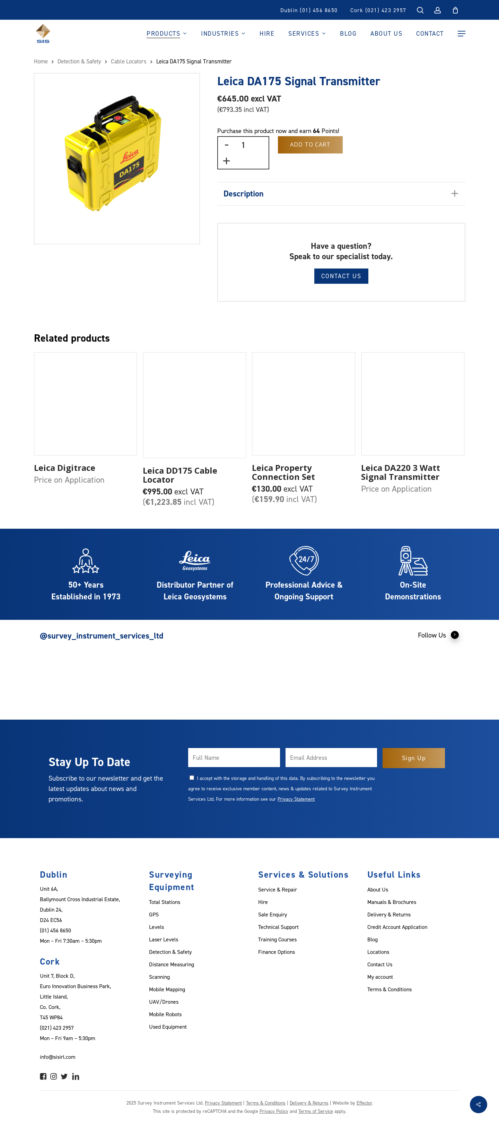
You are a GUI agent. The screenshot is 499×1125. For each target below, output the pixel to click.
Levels (156, 926)
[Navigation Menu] (461, 33)
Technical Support (278, 926)
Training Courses (277, 939)
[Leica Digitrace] (86, 404)
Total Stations (164, 901)
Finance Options (276, 951)
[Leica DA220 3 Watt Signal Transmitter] (413, 404)
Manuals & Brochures (391, 901)
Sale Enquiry (272, 914)
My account (380, 976)
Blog (372, 939)
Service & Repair (277, 889)
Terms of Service (315, 1111)
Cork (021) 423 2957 (378, 10)
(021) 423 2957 (57, 1027)
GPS (154, 914)
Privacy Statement (296, 799)
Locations (378, 951)
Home (41, 61)
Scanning (159, 976)
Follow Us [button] (438, 634)
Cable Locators (129, 61)
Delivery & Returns (389, 914)
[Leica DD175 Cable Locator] (194, 405)
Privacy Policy (274, 1111)
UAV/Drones (163, 1001)
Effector (365, 1103)
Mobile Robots (165, 1014)
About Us (377, 889)
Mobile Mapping (167, 989)
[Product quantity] (243, 145)
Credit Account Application (397, 926)
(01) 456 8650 (55, 930)
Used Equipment (168, 1026)
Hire (263, 901)
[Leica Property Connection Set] (304, 404)
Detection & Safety (79, 61)
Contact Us (341, 276)
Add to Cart (310, 144)
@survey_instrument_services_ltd (101, 635)
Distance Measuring (171, 964)
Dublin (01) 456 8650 (309, 10)
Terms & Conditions (389, 989)
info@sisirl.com (58, 1056)
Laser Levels (163, 939)
